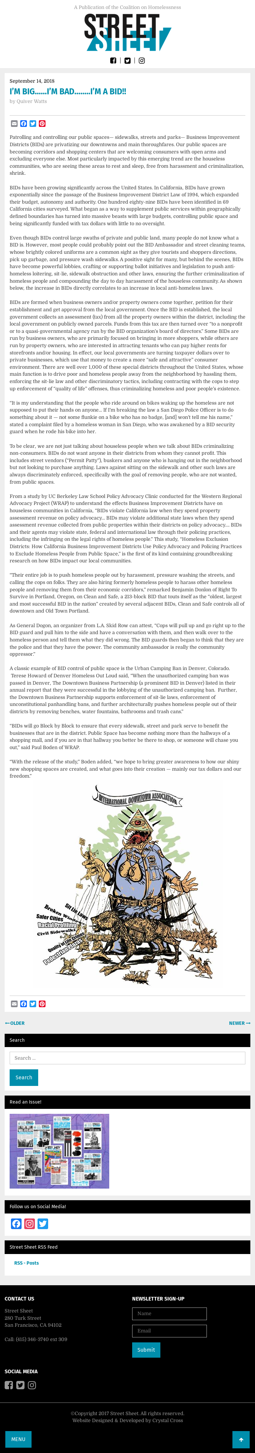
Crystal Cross (167, 1420)
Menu (18, 1439)
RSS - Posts (26, 1263)
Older (17, 1023)
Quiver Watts (32, 101)
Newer (237, 1023)
